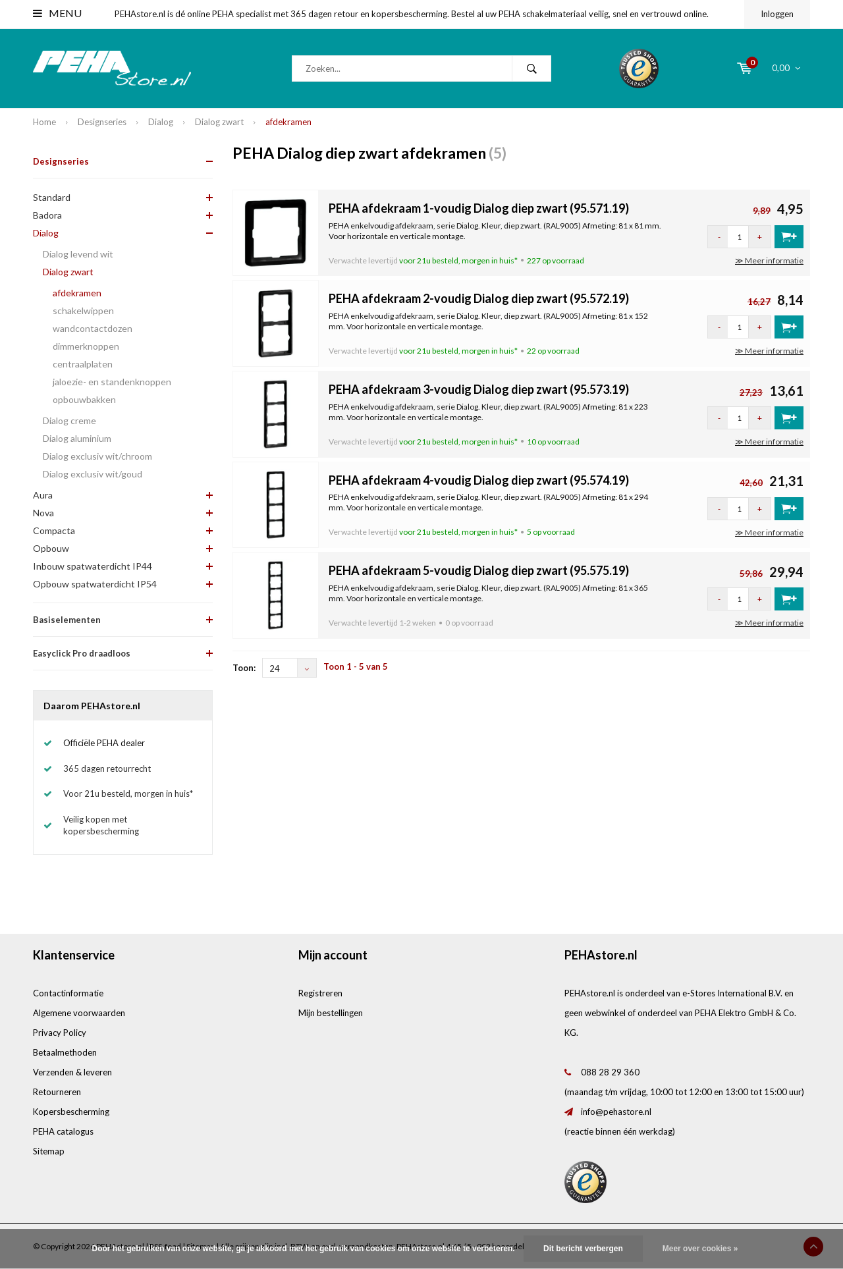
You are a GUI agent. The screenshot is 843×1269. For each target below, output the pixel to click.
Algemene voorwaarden (79, 1013)
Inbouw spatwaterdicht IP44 (92, 566)
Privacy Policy (59, 1032)
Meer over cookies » (700, 1248)
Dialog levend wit (78, 253)
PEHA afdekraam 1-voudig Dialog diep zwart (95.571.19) (479, 208)
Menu (57, 13)
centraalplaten (83, 363)
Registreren (320, 993)
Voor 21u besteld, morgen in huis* (128, 793)
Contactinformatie (68, 993)
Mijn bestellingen (330, 1013)
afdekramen (288, 122)
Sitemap (49, 1151)
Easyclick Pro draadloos (81, 653)
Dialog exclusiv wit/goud (92, 473)
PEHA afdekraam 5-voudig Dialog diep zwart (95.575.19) (479, 570)
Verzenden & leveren (72, 1072)
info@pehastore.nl (616, 1111)
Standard (51, 197)
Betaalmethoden (65, 1052)
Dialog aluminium (77, 438)
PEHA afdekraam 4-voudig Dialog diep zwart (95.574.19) (479, 480)
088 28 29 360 (610, 1072)
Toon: (244, 667)
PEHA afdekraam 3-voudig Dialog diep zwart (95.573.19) (479, 389)
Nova (43, 512)
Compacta (54, 530)
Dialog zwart (219, 122)
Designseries (102, 122)
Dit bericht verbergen (583, 1248)
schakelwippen (83, 310)
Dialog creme (69, 420)
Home (44, 122)
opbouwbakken (84, 399)
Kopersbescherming (71, 1111)
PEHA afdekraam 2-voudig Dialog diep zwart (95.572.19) (479, 298)
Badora (47, 215)
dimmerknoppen (86, 346)
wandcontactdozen (92, 328)
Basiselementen (67, 619)
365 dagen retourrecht (107, 768)
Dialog (160, 122)
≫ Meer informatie (769, 260)
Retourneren (57, 1092)
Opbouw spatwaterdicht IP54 (95, 583)
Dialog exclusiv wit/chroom (97, 456)
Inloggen (777, 14)
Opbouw (51, 548)
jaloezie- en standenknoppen (112, 381)
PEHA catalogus (63, 1131)
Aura (43, 494)
